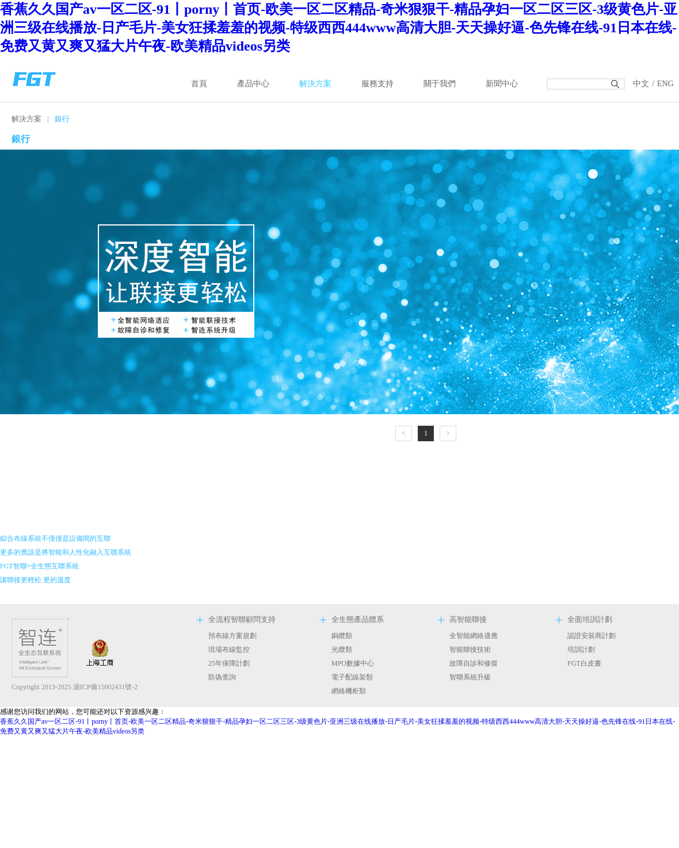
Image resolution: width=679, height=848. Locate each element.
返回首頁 (35, 77)
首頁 (199, 83)
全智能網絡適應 (473, 636)
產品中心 (253, 83)
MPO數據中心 (352, 663)
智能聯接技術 (470, 649)
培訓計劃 (581, 649)
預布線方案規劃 (232, 636)
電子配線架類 (352, 677)
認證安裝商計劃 (591, 636)
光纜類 (341, 649)
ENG (665, 83)
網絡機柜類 (348, 691)
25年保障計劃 (229, 663)
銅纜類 (341, 636)
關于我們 (440, 83)
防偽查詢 (222, 677)
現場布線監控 (229, 649)
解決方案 (315, 83)
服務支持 (377, 83)
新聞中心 (502, 83)
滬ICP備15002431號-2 (105, 687)
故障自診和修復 (473, 663)
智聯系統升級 (470, 677)
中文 (641, 83)
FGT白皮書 (584, 663)
